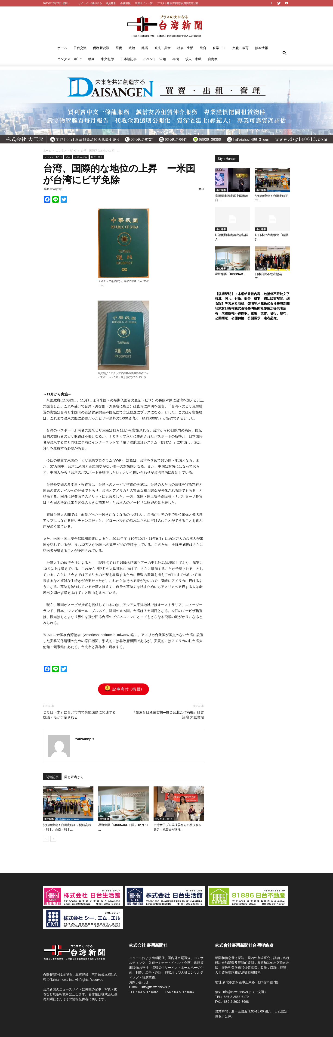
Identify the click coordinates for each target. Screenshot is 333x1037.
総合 (203, 48)
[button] (284, 53)
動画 (91, 59)
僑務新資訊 (101, 48)
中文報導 (107, 59)
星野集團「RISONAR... (230, 274)
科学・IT (219, 48)
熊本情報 (261, 48)
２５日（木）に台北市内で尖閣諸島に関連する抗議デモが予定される (79, 714)
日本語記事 (128, 59)
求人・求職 (193, 59)
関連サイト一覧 (144, 3)
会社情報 (125, 3)
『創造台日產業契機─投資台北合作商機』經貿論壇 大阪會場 (168, 714)
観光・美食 (162, 48)
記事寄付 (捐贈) (123, 689)
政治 (132, 48)
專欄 (175, 59)
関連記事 (52, 777)
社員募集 (111, 3)
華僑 (119, 48)
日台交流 (80, 48)
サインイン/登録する (90, 3)
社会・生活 (185, 48)
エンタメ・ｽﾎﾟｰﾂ (69, 59)
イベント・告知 (154, 59)
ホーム (62, 48)
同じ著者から (74, 777)
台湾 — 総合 (80, 157)
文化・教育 (240, 48)
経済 (145, 48)
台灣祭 (213, 59)
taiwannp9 (84, 738)
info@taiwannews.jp (156, 987)
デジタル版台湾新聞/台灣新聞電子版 (178, 3)
